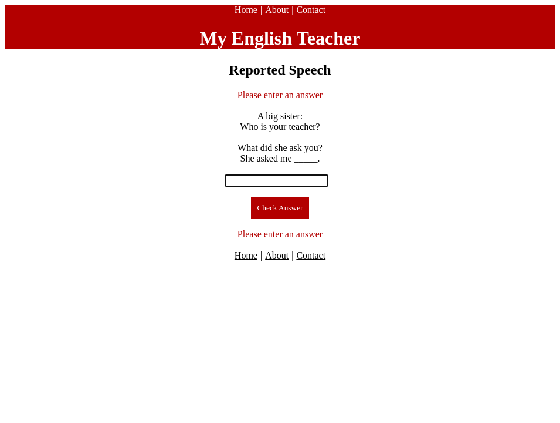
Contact (310, 10)
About (277, 10)
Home (246, 10)
